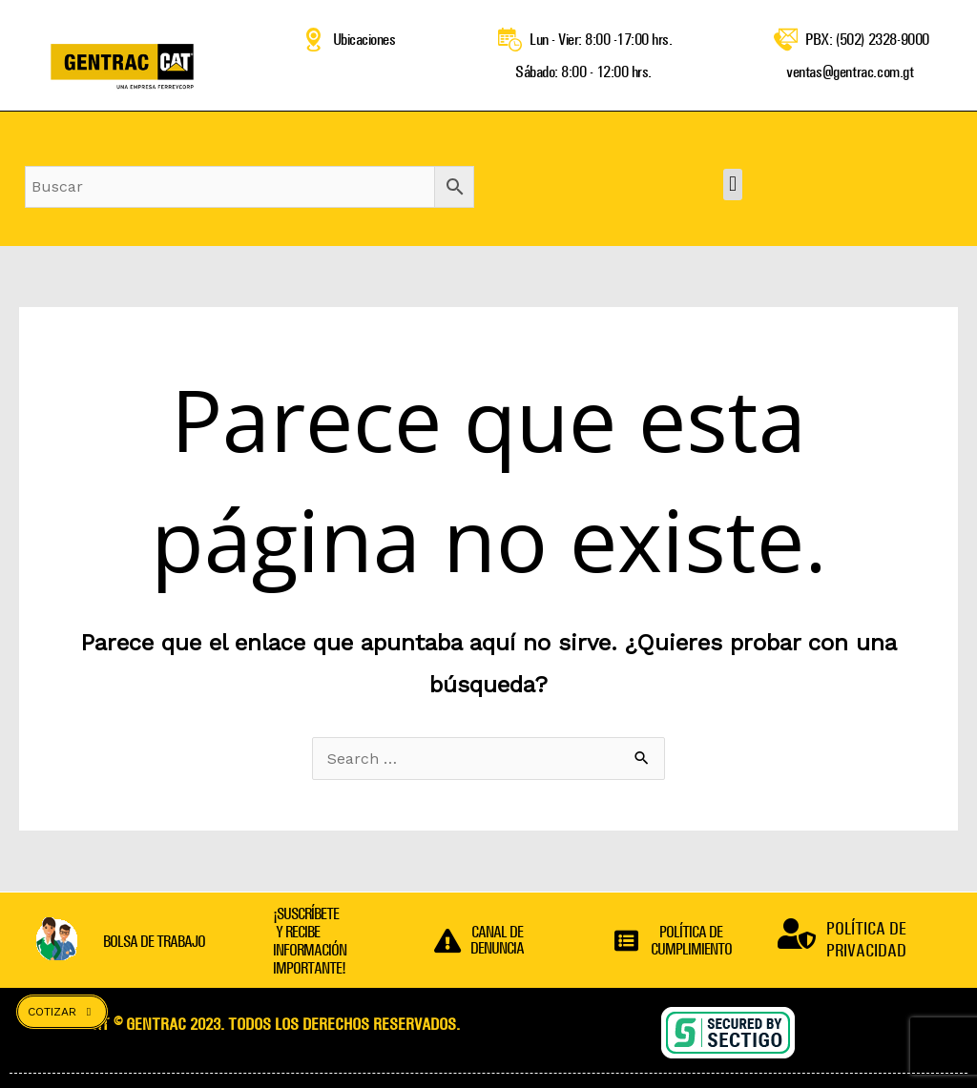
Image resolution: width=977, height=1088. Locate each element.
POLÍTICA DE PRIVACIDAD (866, 939)
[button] (732, 184)
